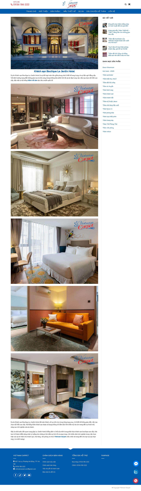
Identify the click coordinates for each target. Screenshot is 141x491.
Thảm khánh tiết (108, 98)
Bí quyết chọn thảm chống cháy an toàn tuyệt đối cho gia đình (118, 25)
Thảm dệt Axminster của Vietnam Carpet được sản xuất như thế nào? (118, 40)
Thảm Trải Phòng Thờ (110, 124)
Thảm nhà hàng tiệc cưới (111, 105)
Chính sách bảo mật (49, 462)
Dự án (81, 11)
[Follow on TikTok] (20, 475)
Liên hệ (111, 11)
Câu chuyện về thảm (96, 11)
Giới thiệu (43, 11)
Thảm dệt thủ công (109, 82)
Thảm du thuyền (108, 86)
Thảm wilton (107, 131)
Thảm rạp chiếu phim (109, 116)
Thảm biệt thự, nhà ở (109, 79)
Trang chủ (31, 11)
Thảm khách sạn (108, 94)
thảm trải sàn (32, 80)
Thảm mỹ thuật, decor (110, 101)
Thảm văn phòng (108, 128)
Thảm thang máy (108, 120)
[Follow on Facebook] (15, 475)
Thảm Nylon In (107, 109)
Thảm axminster (108, 75)
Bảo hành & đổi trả (49, 472)
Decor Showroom (108, 67)
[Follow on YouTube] (29, 475)
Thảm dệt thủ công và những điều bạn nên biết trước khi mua (118, 54)
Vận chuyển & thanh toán (51, 468)
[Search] (125, 4)
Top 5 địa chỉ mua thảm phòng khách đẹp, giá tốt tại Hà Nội (118, 48)
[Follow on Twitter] (25, 475)
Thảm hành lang (108, 90)
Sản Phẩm (55, 11)
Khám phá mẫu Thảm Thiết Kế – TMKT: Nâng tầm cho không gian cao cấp (119, 32)
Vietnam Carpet (60, 437)
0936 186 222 (84, 462)
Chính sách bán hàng (49, 465)
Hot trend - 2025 (108, 71)
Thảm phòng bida (108, 113)
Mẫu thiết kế (69, 11)
